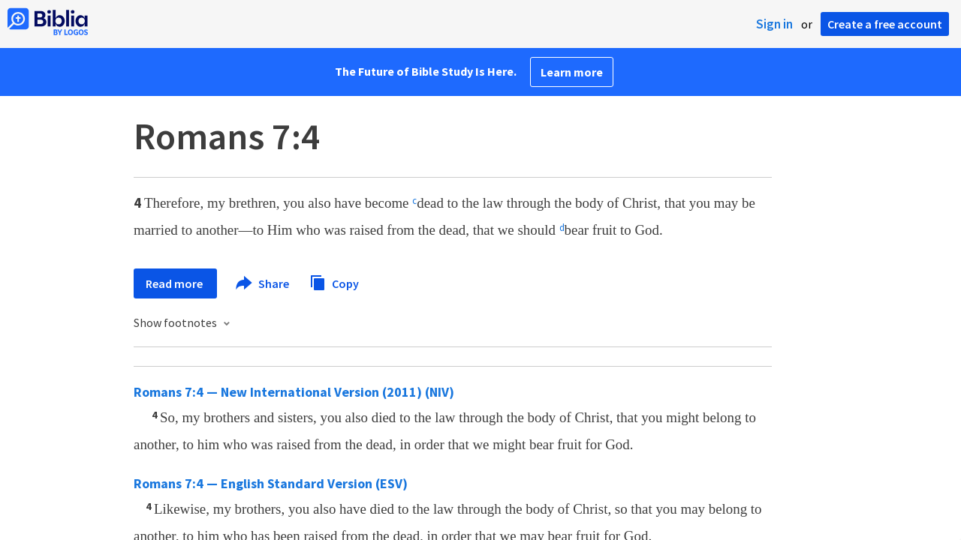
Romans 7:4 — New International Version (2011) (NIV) (294, 391)
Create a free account (884, 24)
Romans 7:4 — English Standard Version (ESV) (271, 483)
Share (263, 283)
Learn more (572, 72)
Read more (175, 283)
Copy (334, 282)
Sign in (774, 24)
